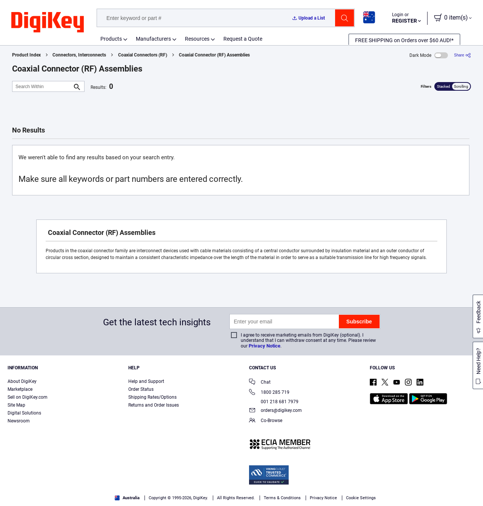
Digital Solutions (24, 413)
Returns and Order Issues (153, 405)
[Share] (462, 55)
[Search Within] (42, 86)
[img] (47, 22)
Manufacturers (153, 39)
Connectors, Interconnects (79, 55)
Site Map (16, 405)
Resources (197, 39)
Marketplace (20, 389)
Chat (260, 382)
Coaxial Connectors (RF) (142, 55)
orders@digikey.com (275, 411)
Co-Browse (265, 421)
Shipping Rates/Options (152, 397)
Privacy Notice (264, 346)
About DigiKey (22, 381)
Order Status (141, 389)
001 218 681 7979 (273, 401)
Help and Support (146, 381)
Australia (127, 497)
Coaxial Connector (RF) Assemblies (214, 55)
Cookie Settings (361, 497)
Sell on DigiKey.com (28, 397)
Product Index (26, 55)
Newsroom (19, 421)
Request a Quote (242, 39)
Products (111, 39)
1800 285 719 (269, 392)
